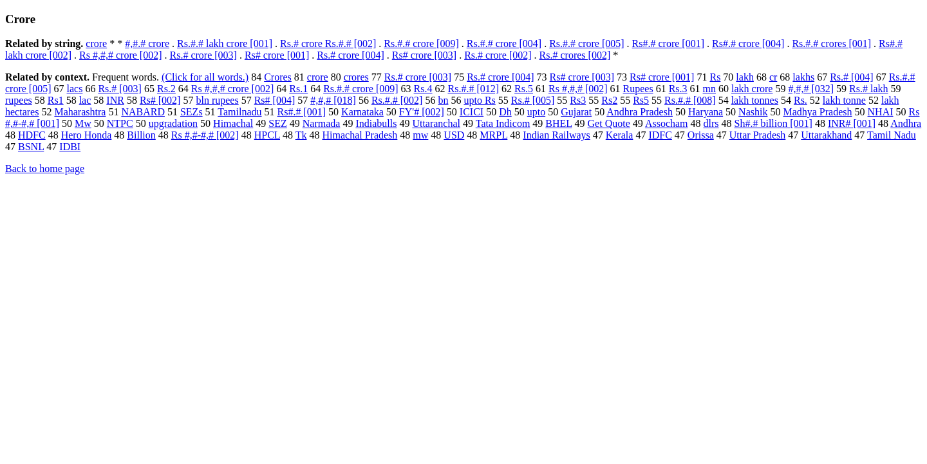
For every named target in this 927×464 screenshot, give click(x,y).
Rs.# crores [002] (575, 55)
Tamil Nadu (891, 135)
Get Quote (609, 123)
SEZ (277, 123)
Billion (141, 135)
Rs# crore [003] (424, 55)
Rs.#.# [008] (690, 100)
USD (454, 135)
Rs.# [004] (852, 77)
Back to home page (44, 168)
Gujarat (576, 111)
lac (85, 100)
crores (356, 77)
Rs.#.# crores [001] (831, 43)
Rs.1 (298, 88)
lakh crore (751, 88)
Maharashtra (80, 111)
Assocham (666, 123)
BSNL (31, 146)
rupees (18, 100)
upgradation (173, 123)
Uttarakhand (826, 135)
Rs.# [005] (533, 100)
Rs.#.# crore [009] (421, 43)
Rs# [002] (160, 100)
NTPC (120, 123)
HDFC (32, 135)
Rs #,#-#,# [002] (205, 135)
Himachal (233, 123)
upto (536, 111)
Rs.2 (166, 88)
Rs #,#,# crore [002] (120, 55)
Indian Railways (556, 135)
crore (96, 43)
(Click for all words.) (205, 77)
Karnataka (362, 111)
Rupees (638, 88)
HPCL (267, 135)
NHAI (881, 111)
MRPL (493, 135)
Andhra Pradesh (639, 111)
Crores (278, 77)
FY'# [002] (421, 111)
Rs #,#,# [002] (578, 88)
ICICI (471, 111)
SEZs (191, 111)
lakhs (803, 77)
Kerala (619, 135)
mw (420, 135)
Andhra (905, 123)
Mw (83, 123)
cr (773, 77)
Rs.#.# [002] (397, 100)
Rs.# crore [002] (497, 55)
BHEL (558, 123)
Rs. (800, 100)
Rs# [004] (274, 100)
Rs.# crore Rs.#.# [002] (328, 43)
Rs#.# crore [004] (748, 43)
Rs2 (609, 100)
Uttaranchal (436, 123)
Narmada (322, 123)
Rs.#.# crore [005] (586, 43)
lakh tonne (844, 100)
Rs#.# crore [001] (668, 43)
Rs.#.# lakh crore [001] (224, 43)
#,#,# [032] (811, 88)
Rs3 (578, 100)
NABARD (143, 111)
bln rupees (217, 100)
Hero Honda (86, 135)
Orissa (701, 135)
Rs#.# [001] (301, 111)
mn (709, 88)
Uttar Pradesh (757, 135)
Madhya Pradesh (817, 111)
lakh (745, 77)
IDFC (659, 135)
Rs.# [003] (120, 88)
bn (443, 100)
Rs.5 (523, 88)
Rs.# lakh (868, 88)
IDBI (69, 146)
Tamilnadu (239, 111)
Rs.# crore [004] (350, 55)
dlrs (711, 123)
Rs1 (56, 100)
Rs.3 (678, 88)
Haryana (705, 111)
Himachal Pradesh (359, 135)
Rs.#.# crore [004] (504, 43)
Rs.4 (423, 88)
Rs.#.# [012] (474, 88)
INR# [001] (852, 123)
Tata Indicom (503, 123)
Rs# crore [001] (277, 55)
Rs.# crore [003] (202, 55)
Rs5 (641, 100)
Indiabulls (376, 123)
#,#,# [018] (333, 100)
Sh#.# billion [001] (773, 123)
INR (115, 100)
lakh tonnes (754, 100)
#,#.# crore (147, 43)
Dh (505, 111)
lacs (75, 88)
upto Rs (479, 100)
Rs (714, 77)
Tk (301, 135)
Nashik (752, 111)
